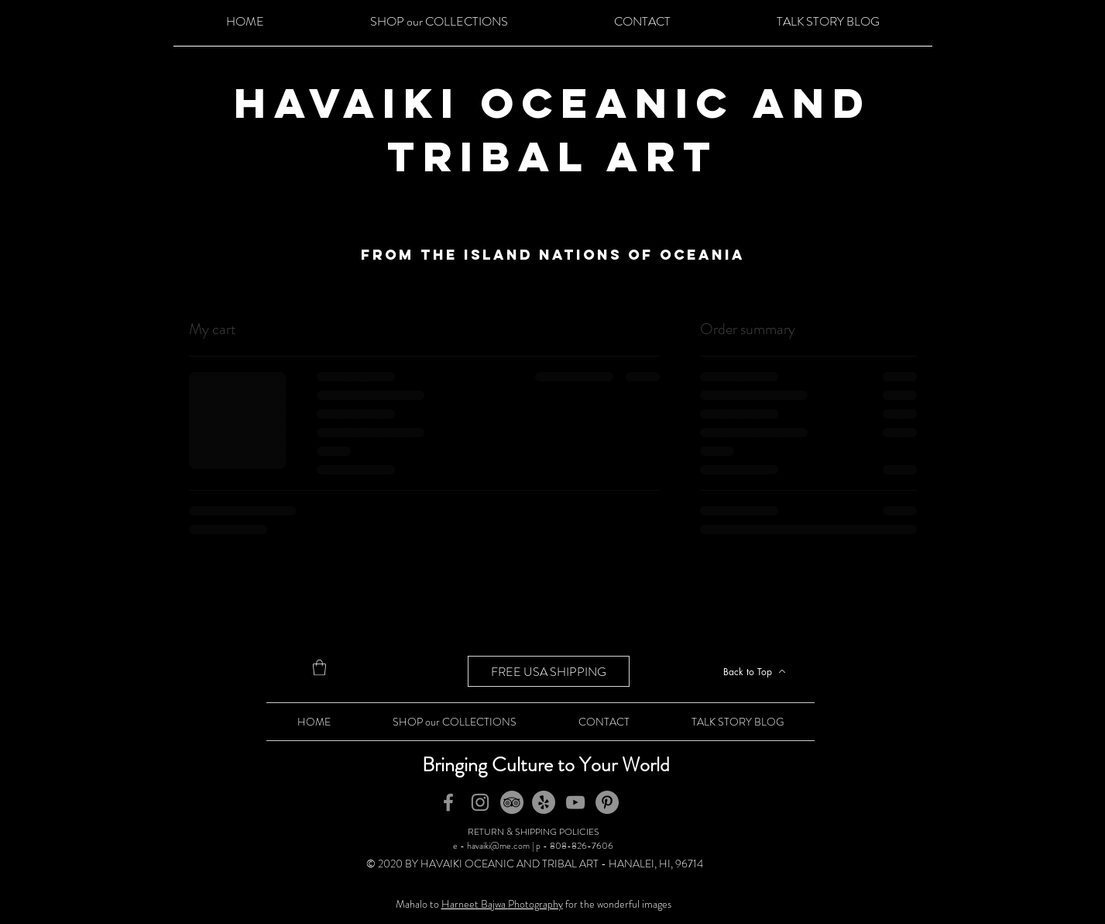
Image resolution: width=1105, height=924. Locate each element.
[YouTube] (575, 802)
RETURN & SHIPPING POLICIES (533, 832)
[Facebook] (448, 802)
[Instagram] (480, 802)
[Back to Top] (755, 671)
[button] (319, 667)
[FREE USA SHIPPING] (549, 671)
